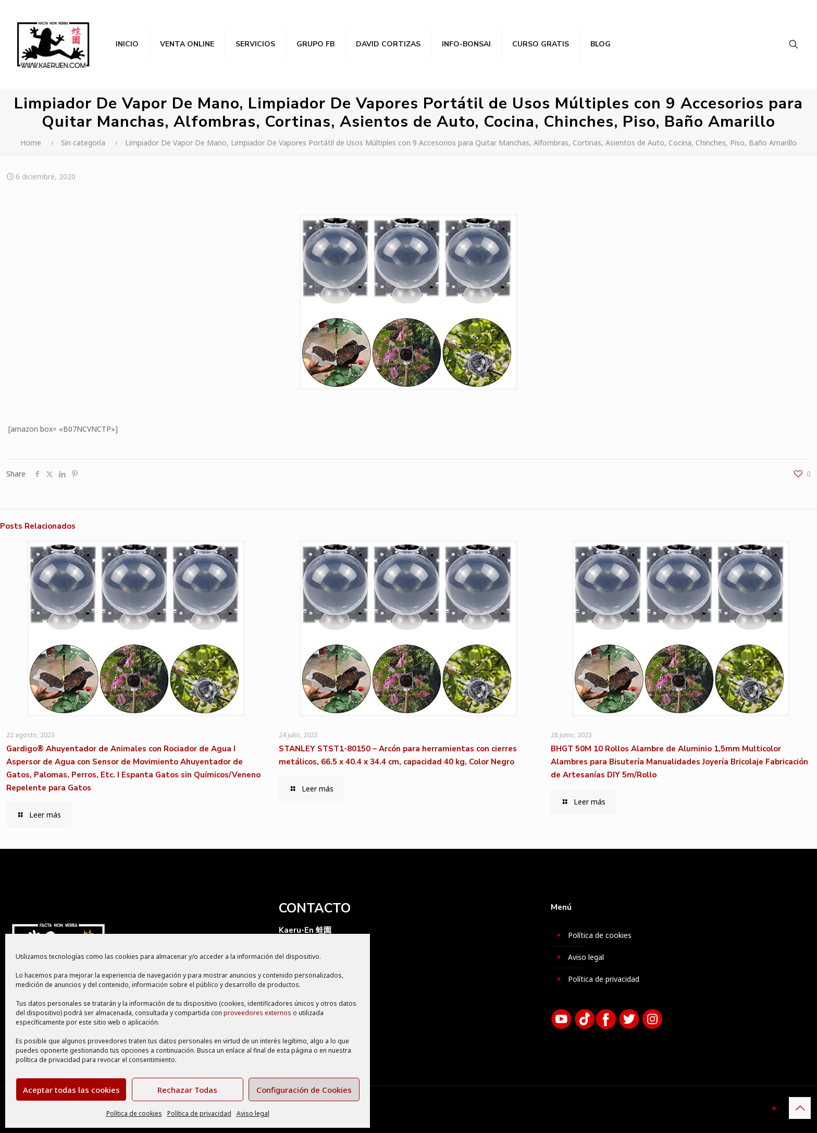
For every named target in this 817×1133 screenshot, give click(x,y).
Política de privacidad (199, 1113)
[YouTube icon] (774, 1108)
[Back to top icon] (800, 1108)
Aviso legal (253, 1113)
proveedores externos (257, 1012)
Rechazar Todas (187, 1090)
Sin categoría (83, 143)
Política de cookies (134, 1113)
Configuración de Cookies (304, 1090)
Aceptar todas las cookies (71, 1090)
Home (30, 143)
